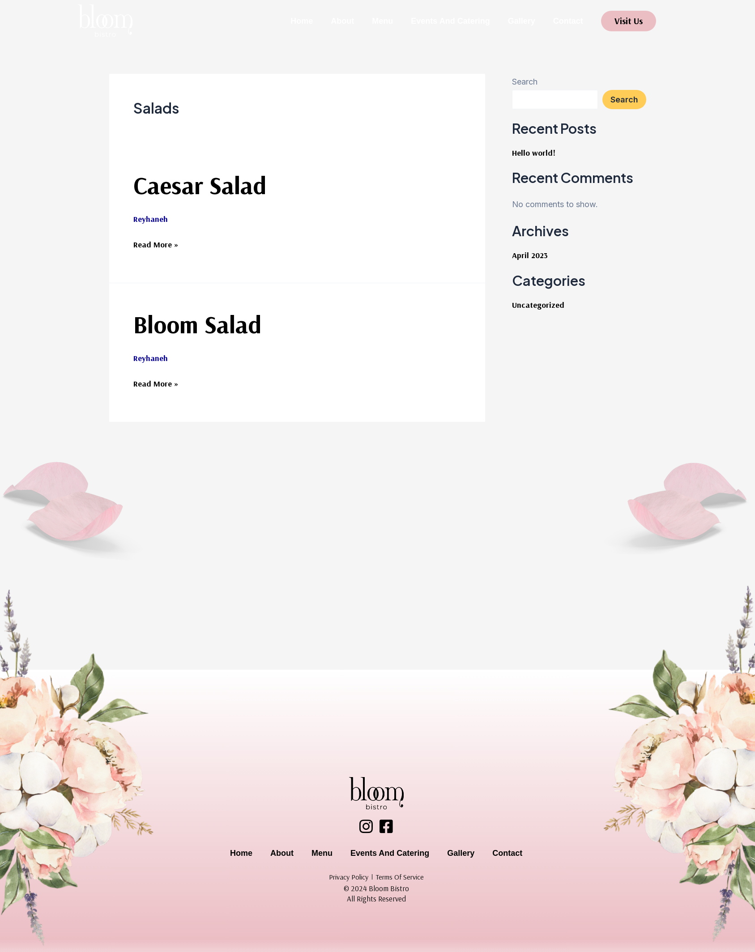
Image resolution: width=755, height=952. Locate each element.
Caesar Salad (199, 185)
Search (524, 81)
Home (301, 21)
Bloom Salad (197, 324)
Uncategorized (538, 305)
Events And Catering (450, 21)
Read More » (156, 243)
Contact (568, 21)
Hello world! (533, 153)
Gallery (521, 21)
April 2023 (530, 255)
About (342, 21)
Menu (382, 21)
